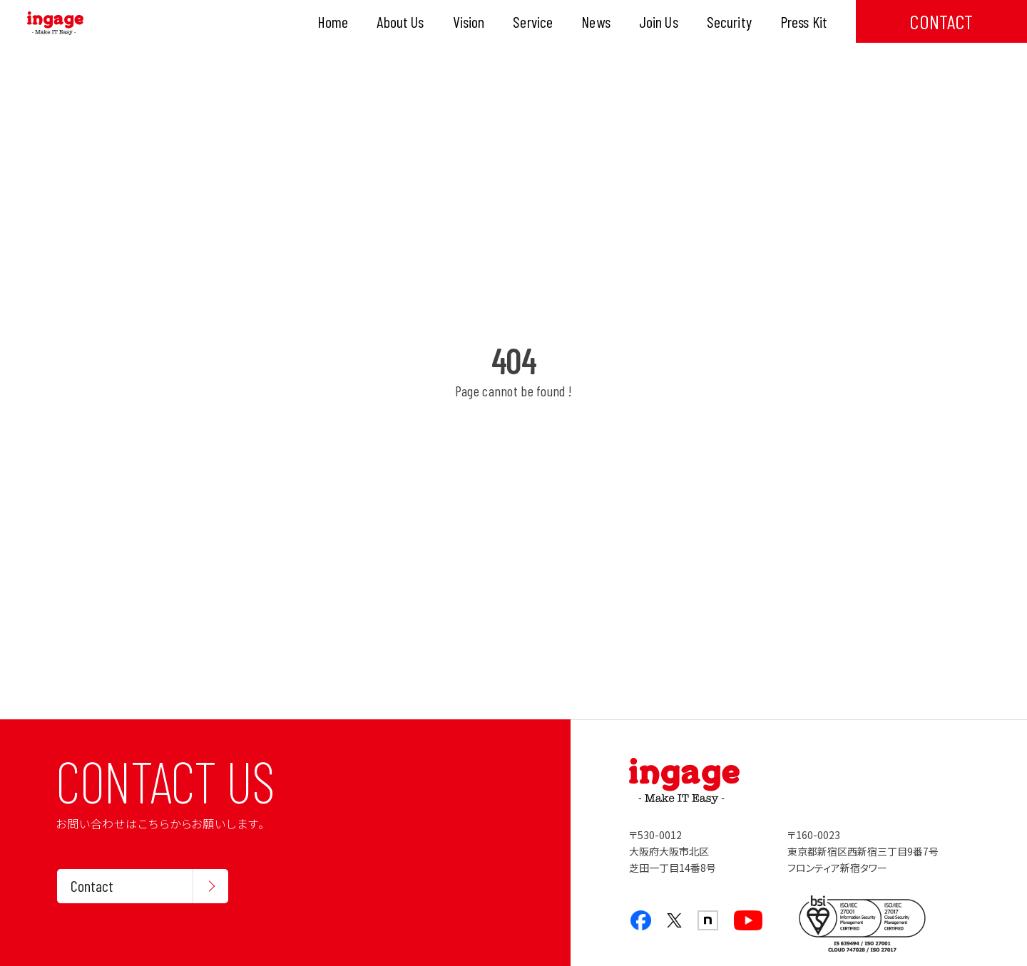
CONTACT (941, 21)
